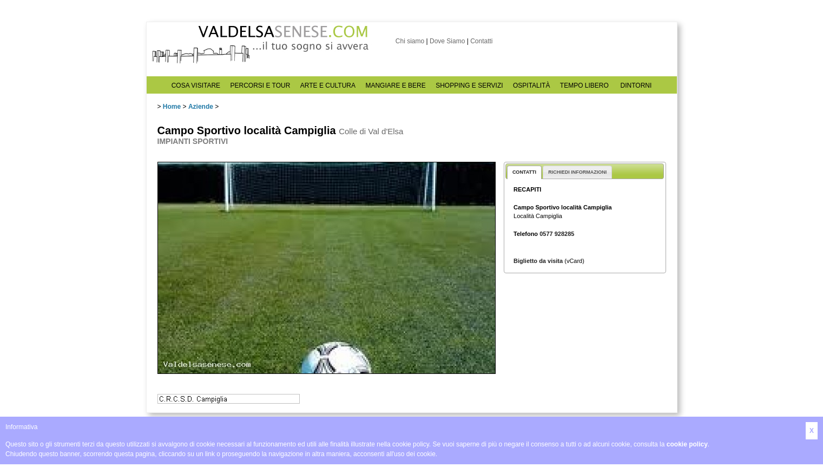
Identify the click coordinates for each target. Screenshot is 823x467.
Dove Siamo (447, 41)
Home (172, 106)
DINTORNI (636, 85)
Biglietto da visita (538, 261)
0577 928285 (556, 234)
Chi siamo (410, 41)
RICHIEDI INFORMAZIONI (577, 172)
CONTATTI (524, 172)
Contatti (481, 41)
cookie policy (687, 444)
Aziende (200, 106)
